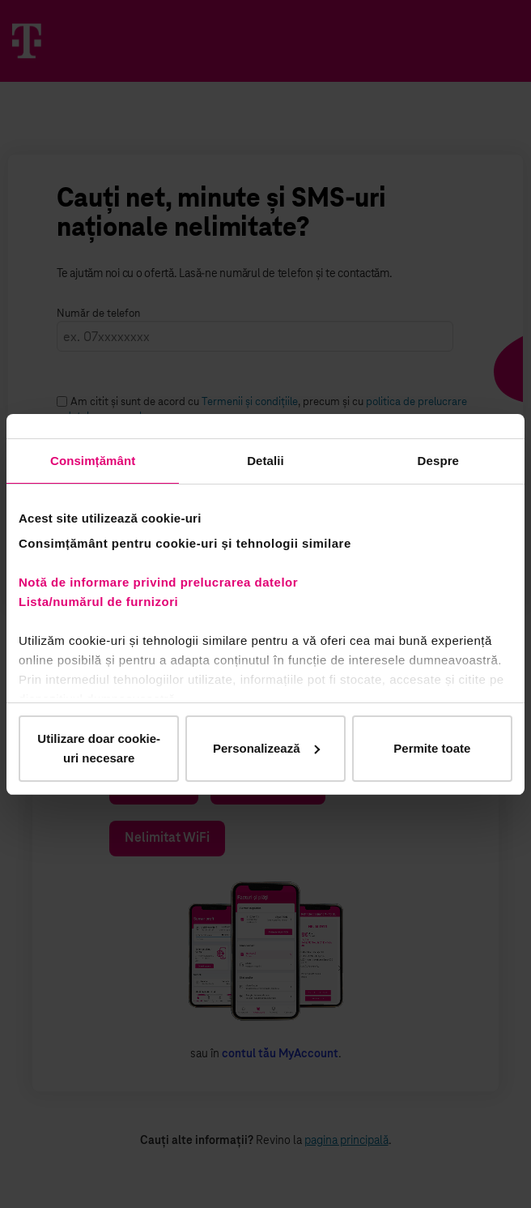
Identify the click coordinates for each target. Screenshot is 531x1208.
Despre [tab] (438, 460)
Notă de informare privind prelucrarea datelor (158, 582)
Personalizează (266, 748)
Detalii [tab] (265, 460)
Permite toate (431, 748)
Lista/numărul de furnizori (102, 601)
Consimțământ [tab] (92, 460)
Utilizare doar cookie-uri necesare (98, 748)
